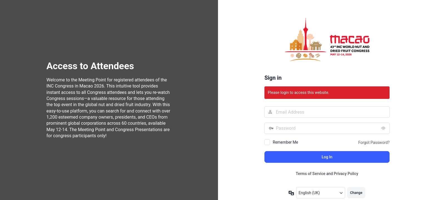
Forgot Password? (374, 142)
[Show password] (384, 128)
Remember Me (285, 142)
